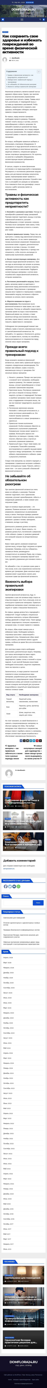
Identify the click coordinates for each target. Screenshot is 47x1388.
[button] (40, 19)
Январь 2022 (8, 1189)
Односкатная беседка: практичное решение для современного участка (20, 1342)
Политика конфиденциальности (23, 1383)
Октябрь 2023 (8, 1083)
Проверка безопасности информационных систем (21, 930)
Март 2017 (7, 1239)
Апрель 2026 (8, 958)
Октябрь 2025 (8, 983)
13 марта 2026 (12, 1324)
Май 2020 (7, 1204)
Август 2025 (7, 993)
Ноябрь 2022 (8, 1138)
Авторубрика (8, 1275)
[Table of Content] (38, 71)
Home (10, 1379)
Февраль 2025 (8, 1013)
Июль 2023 (7, 1098)
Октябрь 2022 (8, 1143)
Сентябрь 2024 (9, 1033)
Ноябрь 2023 (8, 1078)
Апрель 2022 (8, 1174)
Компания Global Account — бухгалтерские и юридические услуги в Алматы (23, 844)
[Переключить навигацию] (21, 19)
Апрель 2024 (8, 1053)
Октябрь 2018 (8, 1214)
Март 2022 (7, 1179)
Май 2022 (7, 1169)
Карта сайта (35, 1379)
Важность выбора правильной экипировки (22, 87)
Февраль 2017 (8, 1244)
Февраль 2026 (8, 968)
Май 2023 (7, 1108)
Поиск (6, 896)
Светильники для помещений (14, 918)
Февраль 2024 (8, 1063)
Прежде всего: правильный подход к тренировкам (20, 81)
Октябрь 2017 (8, 1224)
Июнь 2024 (7, 1043)
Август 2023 (7, 1093)
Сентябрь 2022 (9, 1149)
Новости (5, 32)
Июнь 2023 (7, 1103)
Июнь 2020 (7, 1199)
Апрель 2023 (8, 1113)
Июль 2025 (7, 998)
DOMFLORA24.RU (23, 9)
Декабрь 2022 (8, 1133)
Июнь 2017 (7, 1229)
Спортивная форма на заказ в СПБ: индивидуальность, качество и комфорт (22, 802)
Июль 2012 (7, 1249)
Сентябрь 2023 (9, 1088)
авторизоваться (8, 869)
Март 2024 (7, 1058)
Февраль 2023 (8, 1123)
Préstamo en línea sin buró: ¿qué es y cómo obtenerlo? (23, 822)
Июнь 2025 (7, 1003)
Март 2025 (7, 1008)
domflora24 (16, 58)
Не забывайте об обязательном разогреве (22, 84)
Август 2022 (7, 1154)
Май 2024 (7, 1048)
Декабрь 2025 (8, 973)
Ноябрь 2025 (8, 978)
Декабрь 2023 (8, 1073)
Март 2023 (7, 1118)
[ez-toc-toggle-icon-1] (38, 72)
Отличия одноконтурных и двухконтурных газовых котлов (23, 1298)
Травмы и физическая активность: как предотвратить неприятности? (20, 76)
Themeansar (38, 1375)
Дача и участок (9, 1294)
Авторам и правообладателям (21, 1379)
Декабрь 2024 (8, 1018)
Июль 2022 (7, 1159)
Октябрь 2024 (8, 1028)
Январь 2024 (8, 1068)
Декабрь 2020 (8, 1194)
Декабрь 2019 (8, 1209)
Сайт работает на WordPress (12, 1375)
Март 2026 (7, 963)
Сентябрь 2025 (9, 988)
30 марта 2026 (12, 1303)
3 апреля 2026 (12, 1281)
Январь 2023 (8, 1128)
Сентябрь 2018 (8, 1219)
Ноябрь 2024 (8, 1023)
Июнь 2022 (7, 1164)
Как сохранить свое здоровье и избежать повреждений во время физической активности (22, 44)
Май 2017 (6, 1234)
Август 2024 (7, 1038)
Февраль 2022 (8, 1184)
